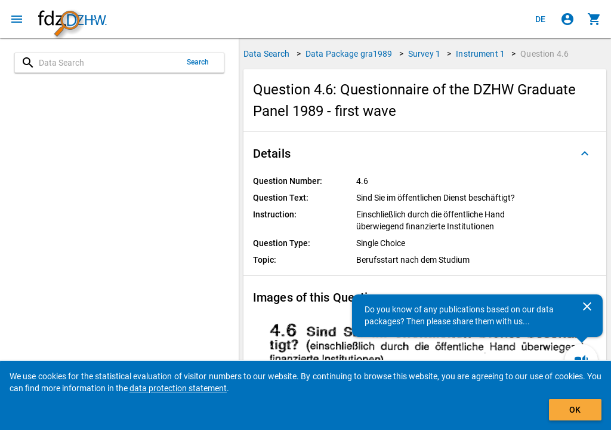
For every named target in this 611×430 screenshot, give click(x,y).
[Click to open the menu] (17, 19)
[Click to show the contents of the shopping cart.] (594, 19)
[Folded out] (585, 153)
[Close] (587, 306)
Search (198, 62)
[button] (425, 153)
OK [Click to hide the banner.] (575, 409)
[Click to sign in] (567, 19)
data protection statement (178, 388)
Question (544, 54)
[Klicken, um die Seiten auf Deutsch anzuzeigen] (541, 19)
